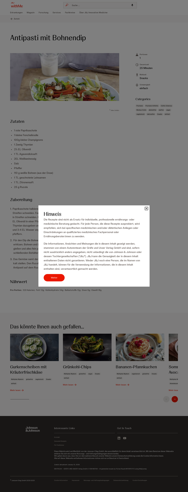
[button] (146, 208)
